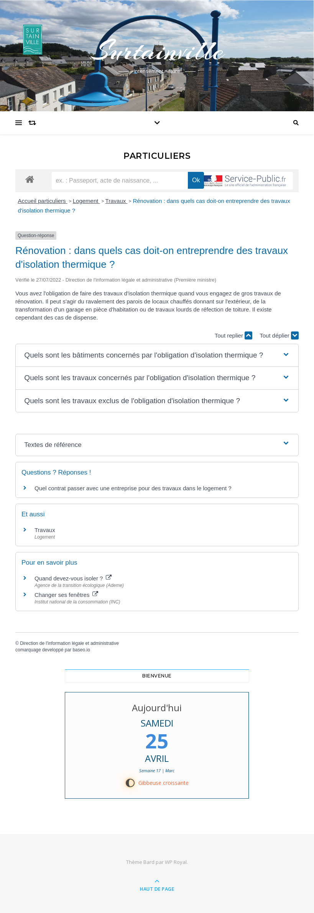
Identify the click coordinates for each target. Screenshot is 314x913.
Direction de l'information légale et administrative (69, 643)
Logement (86, 201)
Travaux (116, 201)
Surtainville (157, 50)
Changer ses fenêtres (66, 595)
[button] (156, 355)
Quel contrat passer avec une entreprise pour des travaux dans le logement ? (133, 488)
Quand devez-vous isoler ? (73, 578)
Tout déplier (279, 335)
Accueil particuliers (42, 201)
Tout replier (233, 335)
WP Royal (176, 862)
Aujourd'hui (157, 707)
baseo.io (81, 650)
